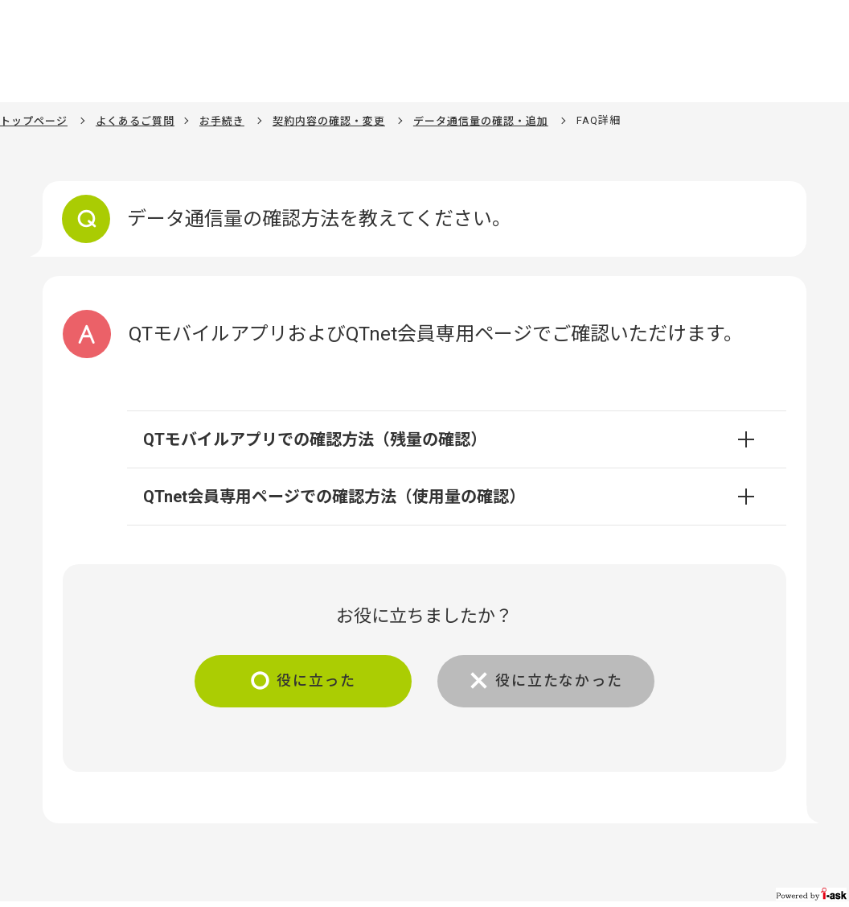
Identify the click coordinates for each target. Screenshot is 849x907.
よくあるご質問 (135, 121)
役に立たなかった (558, 680)
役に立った (316, 680)
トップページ (34, 121)
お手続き (221, 121)
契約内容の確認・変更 (329, 121)
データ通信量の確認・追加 (480, 121)
